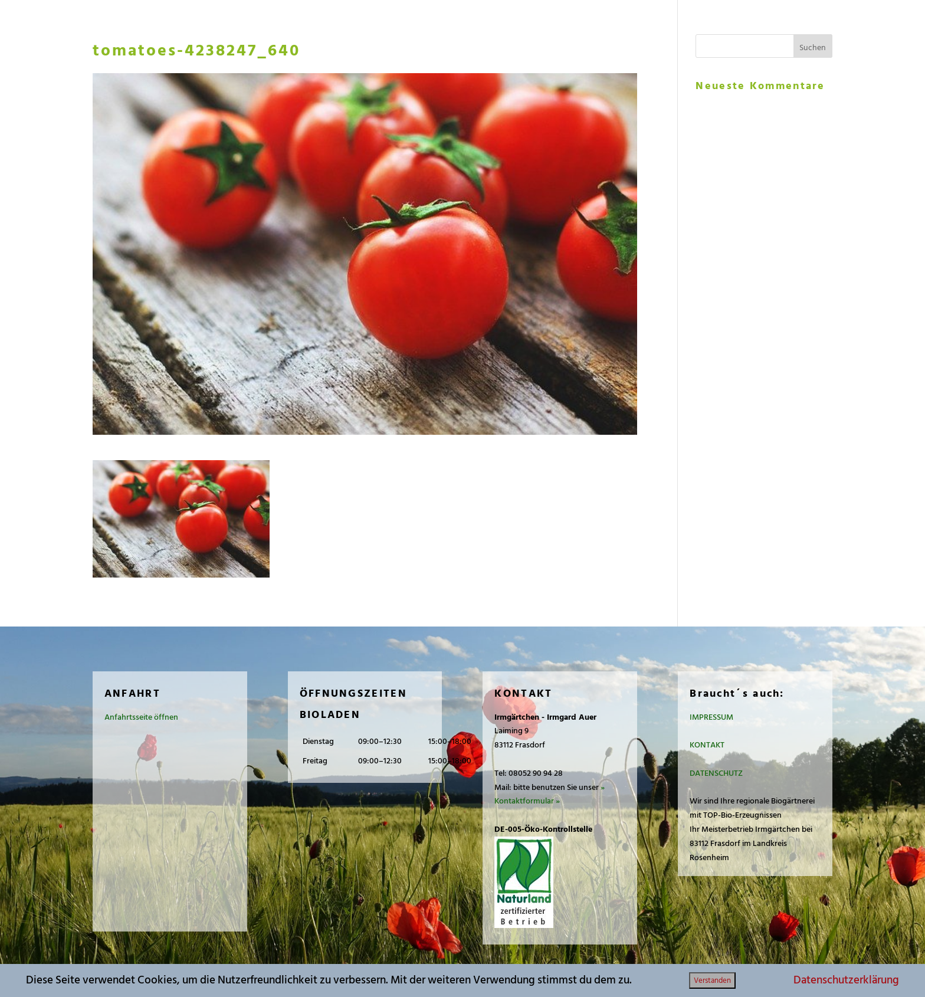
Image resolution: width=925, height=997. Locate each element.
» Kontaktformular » (549, 794)
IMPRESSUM (711, 717)
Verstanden (712, 980)
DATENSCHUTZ (716, 773)
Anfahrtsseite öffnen (141, 717)
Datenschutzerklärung (846, 980)
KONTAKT (707, 745)
